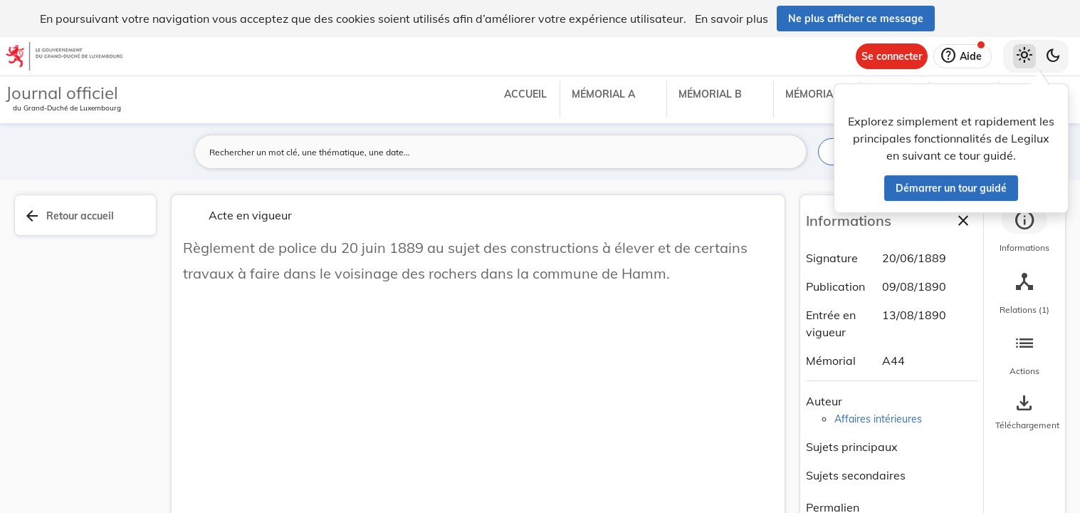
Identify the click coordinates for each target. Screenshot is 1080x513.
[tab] (1024, 231)
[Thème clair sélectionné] (1024, 56)
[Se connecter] (892, 56)
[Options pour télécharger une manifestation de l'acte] (1024, 412)
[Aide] (962, 56)
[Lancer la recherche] (787, 152)
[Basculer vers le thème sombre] (1053, 56)
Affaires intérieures (878, 419)
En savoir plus (731, 18)
